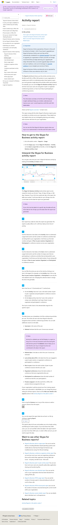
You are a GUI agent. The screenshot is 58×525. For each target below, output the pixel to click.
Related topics (26, 40)
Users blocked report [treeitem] (9, 60)
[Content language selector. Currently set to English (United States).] (9, 516)
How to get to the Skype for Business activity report (35, 34)
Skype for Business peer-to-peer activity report (37, 463)
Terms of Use (5, 521)
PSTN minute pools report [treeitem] (10, 74)
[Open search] (50, 2)
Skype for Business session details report (35, 493)
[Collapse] (18, 14)
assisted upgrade (44, 55)
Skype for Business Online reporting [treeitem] (10, 54)
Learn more (26, 105)
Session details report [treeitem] (9, 78)
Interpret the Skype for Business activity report (34, 36)
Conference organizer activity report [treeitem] (11, 65)
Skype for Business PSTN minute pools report (36, 485)
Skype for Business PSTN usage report (35, 478)
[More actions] (55, 16)
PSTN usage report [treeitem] (8, 76)
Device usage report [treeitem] (9, 62)
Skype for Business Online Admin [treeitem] (10, 20)
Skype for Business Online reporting (33, 15)
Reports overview (34, 110)
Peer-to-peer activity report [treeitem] (10, 72)
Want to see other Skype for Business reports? (33, 38)
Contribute (27, 519)
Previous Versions (14, 519)
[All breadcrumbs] (23, 16)
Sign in (54, 2)
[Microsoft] (3, 2)
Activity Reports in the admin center (43, 393)
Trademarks (12, 521)
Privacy (33, 519)
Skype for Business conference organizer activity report (39, 453)
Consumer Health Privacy (43, 519)
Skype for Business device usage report (35, 443)
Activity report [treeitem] (7, 58)
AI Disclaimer (5, 519)
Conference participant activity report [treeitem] (11, 69)
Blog (21, 519)
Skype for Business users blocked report (35, 470)
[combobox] (10, 17)
